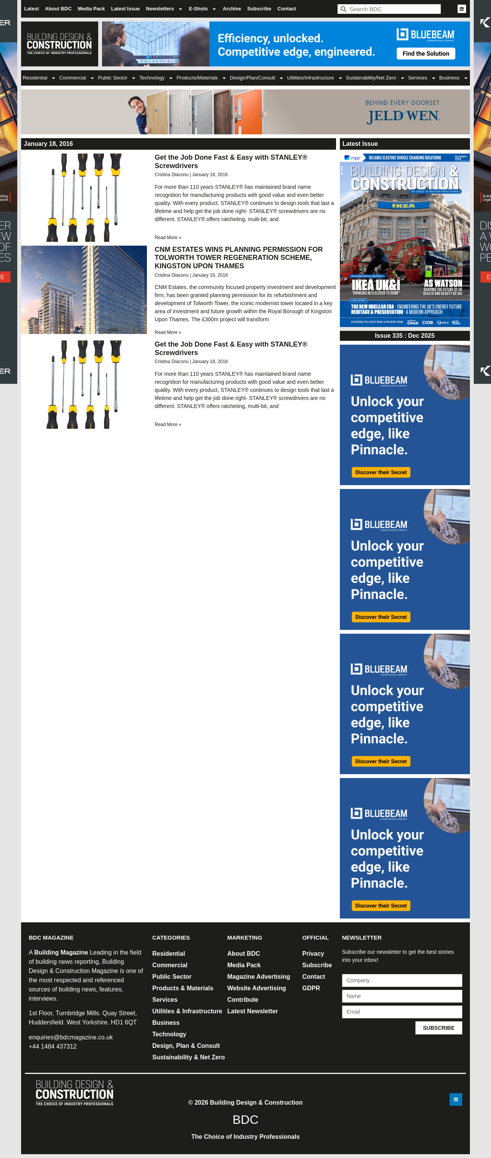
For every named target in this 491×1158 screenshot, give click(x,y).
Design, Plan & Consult (186, 1045)
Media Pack (91, 9)
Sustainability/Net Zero (375, 78)
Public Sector (117, 78)
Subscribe (259, 9)
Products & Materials (182, 988)
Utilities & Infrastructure (187, 1011)
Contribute (243, 999)
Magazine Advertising (258, 976)
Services (422, 78)
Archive (232, 9)
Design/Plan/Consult (257, 78)
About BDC (58, 9)
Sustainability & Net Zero (188, 1057)
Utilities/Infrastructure (315, 78)
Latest (31, 9)
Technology (156, 78)
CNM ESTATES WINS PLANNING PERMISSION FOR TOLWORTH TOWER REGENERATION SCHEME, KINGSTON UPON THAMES (239, 258)
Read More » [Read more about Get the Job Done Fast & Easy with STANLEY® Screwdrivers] (168, 237)
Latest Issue (125, 9)
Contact (286, 9)
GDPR (311, 988)
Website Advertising (256, 988)
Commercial (77, 78)
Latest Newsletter (252, 1011)
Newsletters (164, 9)
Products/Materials (201, 78)
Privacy (313, 953)
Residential (39, 78)
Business (453, 78)
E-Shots (203, 9)
